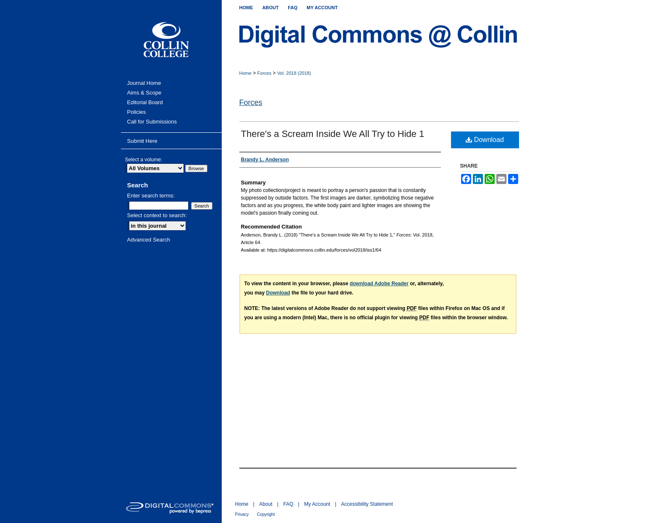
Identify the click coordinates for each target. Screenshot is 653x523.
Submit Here (142, 141)
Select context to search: (157, 215)
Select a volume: (144, 160)
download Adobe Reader (379, 283)
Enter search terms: (151, 195)
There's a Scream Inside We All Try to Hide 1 (333, 134)
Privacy (242, 514)
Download (485, 139)
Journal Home (144, 83)
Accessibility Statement (367, 504)
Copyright (266, 514)
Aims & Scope (144, 92)
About (265, 504)
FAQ (288, 504)
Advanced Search (148, 240)
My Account (317, 504)
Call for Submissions (152, 121)
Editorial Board (145, 102)
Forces (264, 73)
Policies (136, 112)
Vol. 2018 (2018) (294, 73)
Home (245, 73)
